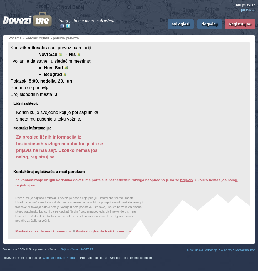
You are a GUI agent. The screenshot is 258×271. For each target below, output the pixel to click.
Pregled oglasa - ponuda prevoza (52, 38)
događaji (210, 24)
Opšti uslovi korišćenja (202, 250)
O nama (226, 250)
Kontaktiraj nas (245, 250)
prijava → (248, 10)
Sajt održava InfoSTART (77, 249)
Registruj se (240, 24)
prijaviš (186, 180)
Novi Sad (56, 67)
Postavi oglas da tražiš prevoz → (103, 231)
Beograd (55, 74)
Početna (15, 38)
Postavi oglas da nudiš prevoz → (43, 231)
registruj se (42, 157)
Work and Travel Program (60, 257)
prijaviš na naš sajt (36, 150)
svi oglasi (181, 24)
